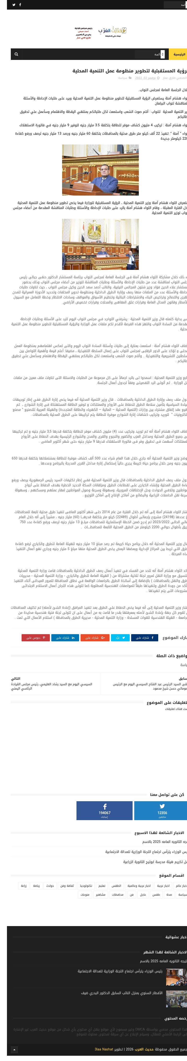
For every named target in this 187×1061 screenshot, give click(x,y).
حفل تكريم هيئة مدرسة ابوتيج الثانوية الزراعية (149, 867)
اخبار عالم (175, 890)
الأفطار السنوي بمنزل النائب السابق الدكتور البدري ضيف (115, 998)
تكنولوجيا (79, 890)
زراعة (17, 890)
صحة (162, 899)
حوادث (43, 890)
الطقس (109, 890)
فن (125, 899)
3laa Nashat (97, 1054)
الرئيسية (172, 57)
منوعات (78, 899)
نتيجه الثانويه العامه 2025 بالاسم (159, 847)
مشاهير (94, 899)
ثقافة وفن (60, 890)
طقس (149, 899)
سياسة (115, 83)
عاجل (136, 899)
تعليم (95, 890)
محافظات (111, 899)
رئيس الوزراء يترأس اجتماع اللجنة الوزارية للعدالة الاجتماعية (140, 857)
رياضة (29, 890)
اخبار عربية (156, 890)
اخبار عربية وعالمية (132, 890)
